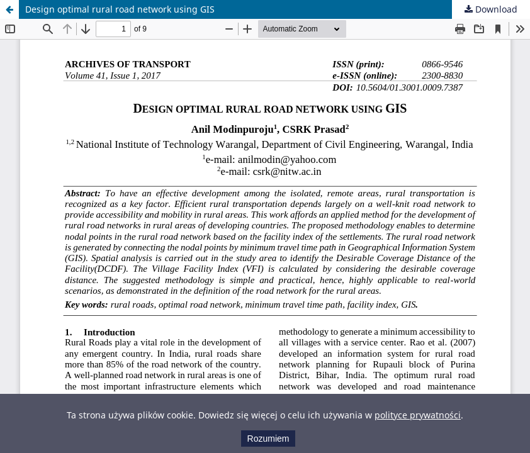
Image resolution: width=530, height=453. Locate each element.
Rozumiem (268, 438)
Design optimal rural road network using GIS (120, 9)
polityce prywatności (418, 415)
